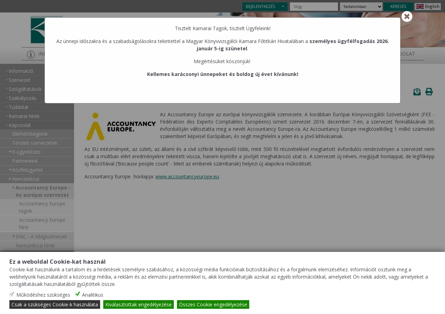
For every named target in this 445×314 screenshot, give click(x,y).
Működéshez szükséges (43, 294)
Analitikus (92, 294)
